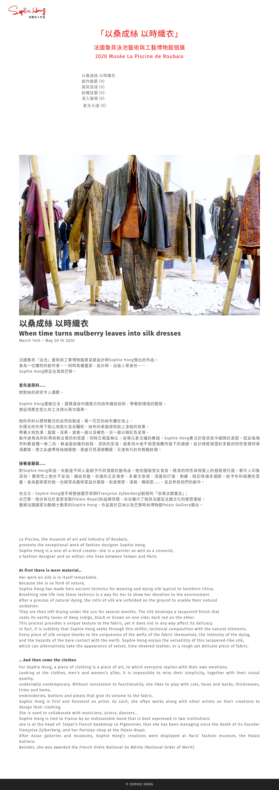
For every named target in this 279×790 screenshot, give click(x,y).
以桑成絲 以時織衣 (99, 75)
